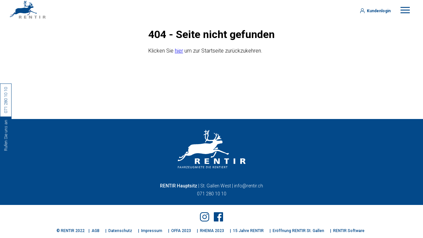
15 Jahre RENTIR (248, 230)
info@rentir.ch (248, 185)
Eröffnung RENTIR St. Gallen (298, 230)
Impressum (151, 230)
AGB (95, 230)
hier (179, 51)
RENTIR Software (349, 230)
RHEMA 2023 (212, 230)
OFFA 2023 (181, 230)
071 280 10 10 (211, 193)
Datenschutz (120, 230)
